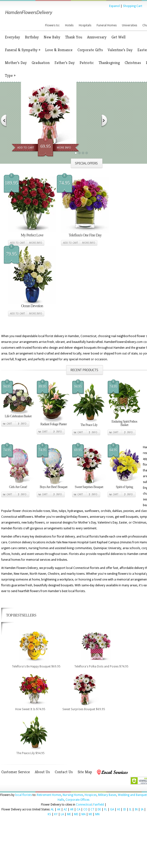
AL (52, 809)
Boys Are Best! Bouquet (53, 487)
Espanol (114, 6)
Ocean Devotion (32, 306)
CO (85, 809)
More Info (64, 147)
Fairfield (98, 804)
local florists (23, 795)
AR (72, 809)
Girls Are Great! (18, 487)
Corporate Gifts (90, 49)
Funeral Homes (107, 25)
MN (97, 814)
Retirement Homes (49, 795)
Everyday (12, 37)
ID (124, 809)
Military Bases (107, 795)
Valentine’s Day (120, 49)
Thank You (73, 37)
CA (78, 809)
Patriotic (87, 62)
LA (62, 814)
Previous (3, 120)
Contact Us (64, 771)
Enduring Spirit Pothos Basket (124, 423)
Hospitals (85, 25)
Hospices (91, 795)
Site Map (85, 771)
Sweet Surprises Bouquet (89, 487)
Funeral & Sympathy (22, 49)
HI (118, 809)
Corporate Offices (77, 799)
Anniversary (97, 37)
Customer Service (15, 771)
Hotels (69, 25)
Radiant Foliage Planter (53, 424)
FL (105, 809)
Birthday (32, 37)
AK (58, 809)
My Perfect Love (32, 235)
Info (24, 423)
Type (10, 75)
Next (104, 120)
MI (90, 814)
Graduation (41, 62)
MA (83, 814)
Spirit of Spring (124, 487)
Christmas (133, 62)
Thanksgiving (109, 62)
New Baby (52, 37)
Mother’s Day (16, 62)
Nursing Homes (73, 795)
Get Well (118, 37)
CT (92, 809)
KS (49, 814)
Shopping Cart (132, 6)
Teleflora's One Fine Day (85, 235)
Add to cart (17, 242)
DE (99, 809)
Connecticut (84, 804)
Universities (129, 25)
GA (112, 809)
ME (69, 814)
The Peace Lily (89, 425)
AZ (65, 809)
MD (76, 814)
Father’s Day (64, 62)
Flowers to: (52, 25)
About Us (42, 771)
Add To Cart (25, 147)
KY (56, 814)
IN (136, 809)
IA (142, 809)
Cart (9, 423)
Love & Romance (59, 49)
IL (130, 809)
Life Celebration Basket (18, 416)
